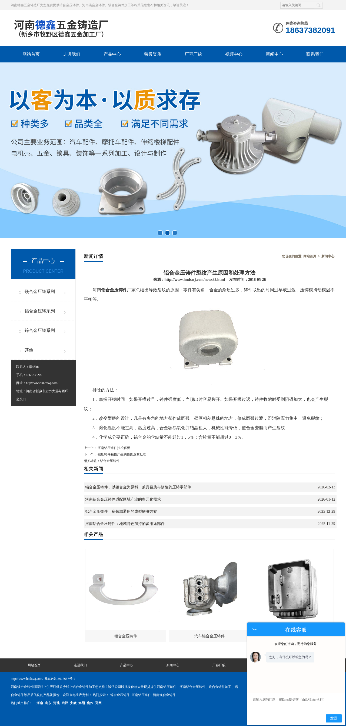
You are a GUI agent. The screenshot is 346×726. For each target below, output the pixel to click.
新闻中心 (274, 54)
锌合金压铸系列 (40, 330)
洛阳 (81, 703)
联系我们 (315, 54)
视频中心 (233, 54)
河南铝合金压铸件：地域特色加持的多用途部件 (125, 524)
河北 (56, 703)
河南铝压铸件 (142, 695)
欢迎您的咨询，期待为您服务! (296, 644)
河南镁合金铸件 (164, 695)
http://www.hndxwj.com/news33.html (195, 279)
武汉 (65, 703)
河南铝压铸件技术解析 (113, 448)
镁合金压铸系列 (40, 291)
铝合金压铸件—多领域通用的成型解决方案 (121, 511)
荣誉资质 (152, 54)
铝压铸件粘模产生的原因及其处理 (121, 454)
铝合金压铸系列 (40, 311)
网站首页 (31, 54)
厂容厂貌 (193, 54)
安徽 (73, 703)
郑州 (98, 703)
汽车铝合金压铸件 (209, 636)
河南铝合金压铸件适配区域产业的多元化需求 (123, 499)
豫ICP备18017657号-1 (60, 679)
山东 (48, 703)
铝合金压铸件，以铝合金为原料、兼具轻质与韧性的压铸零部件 (138, 487)
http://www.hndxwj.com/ (42, 383)
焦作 (90, 703)
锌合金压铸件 (120, 695)
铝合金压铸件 (125, 636)
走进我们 (71, 54)
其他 (29, 350)
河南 (39, 703)
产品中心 (112, 54)
